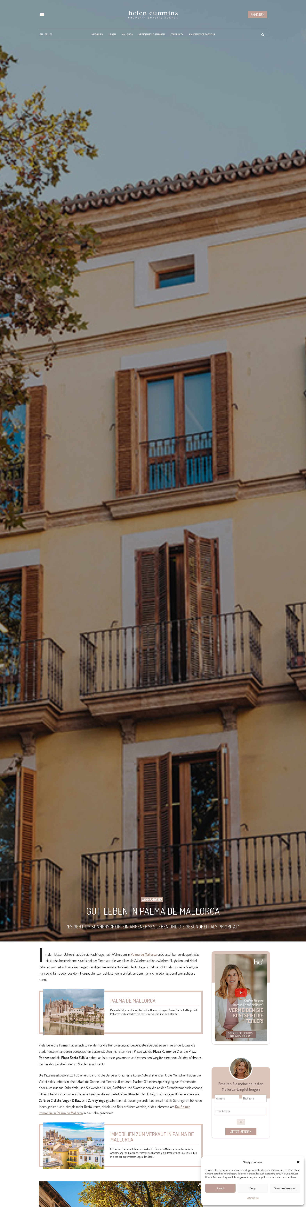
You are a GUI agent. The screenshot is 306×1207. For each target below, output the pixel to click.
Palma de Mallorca (144, 954)
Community (177, 34)
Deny (253, 1188)
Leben (112, 34)
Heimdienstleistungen (152, 34)
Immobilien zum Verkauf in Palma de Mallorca (152, 1137)
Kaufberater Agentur (202, 34)
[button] (298, 1162)
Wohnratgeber (152, 900)
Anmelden (257, 15)
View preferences (284, 1188)
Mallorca (127, 34)
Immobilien (97, 34)
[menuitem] (41, 34)
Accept (220, 1188)
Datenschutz (253, 1197)
